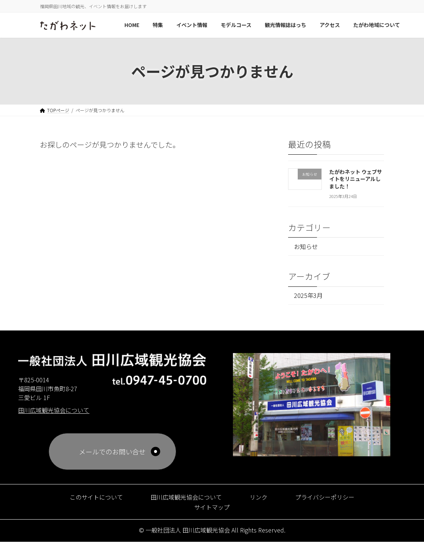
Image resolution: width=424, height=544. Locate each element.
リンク (262, 499)
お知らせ (308, 246)
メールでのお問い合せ (112, 454)
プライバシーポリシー (333, 499)
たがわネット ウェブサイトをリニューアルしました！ (355, 178)
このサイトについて (87, 499)
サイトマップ (212, 509)
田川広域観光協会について (184, 499)
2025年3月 (310, 297)
